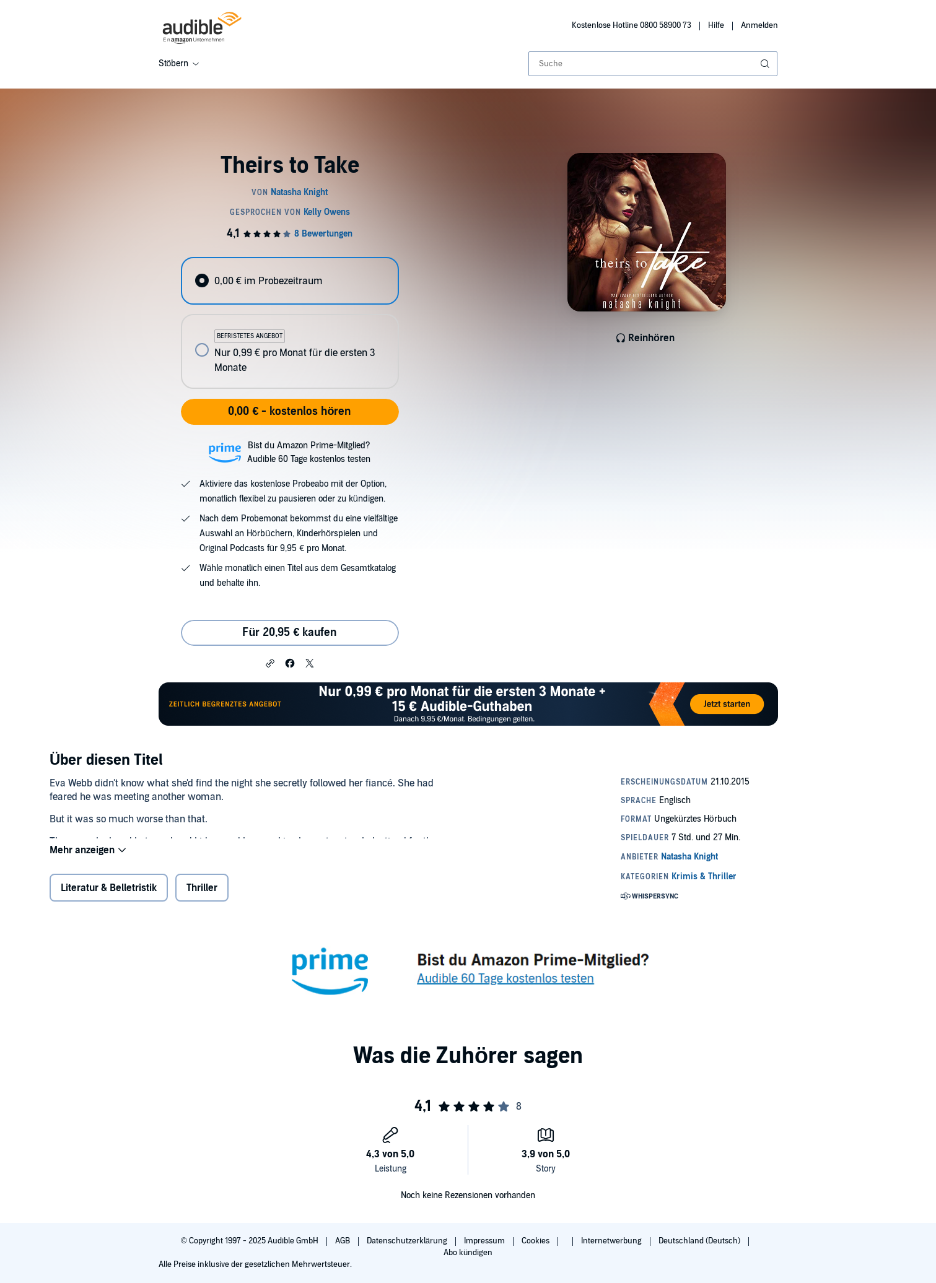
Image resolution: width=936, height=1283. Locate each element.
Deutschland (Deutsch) (700, 1241)
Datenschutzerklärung (408, 1241)
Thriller (201, 895)
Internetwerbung (612, 1241)
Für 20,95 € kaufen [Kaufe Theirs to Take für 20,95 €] (289, 632)
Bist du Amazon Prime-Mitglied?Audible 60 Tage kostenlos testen (308, 452)
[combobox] (653, 63)
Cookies (536, 1241)
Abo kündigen (468, 1253)
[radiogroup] (290, 323)
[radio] (290, 281)
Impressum (485, 1241)
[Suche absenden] (766, 63)
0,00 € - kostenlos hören (289, 411)
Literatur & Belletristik (109, 895)
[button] (270, 662)
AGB (343, 1241)
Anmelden (759, 25)
